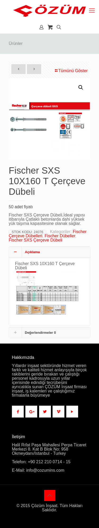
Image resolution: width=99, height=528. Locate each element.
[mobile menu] (91, 10)
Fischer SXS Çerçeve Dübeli (35, 240)
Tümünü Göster (71, 70)
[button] (81, 87)
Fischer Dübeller (60, 236)
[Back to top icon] (49, 495)
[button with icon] (18, 412)
